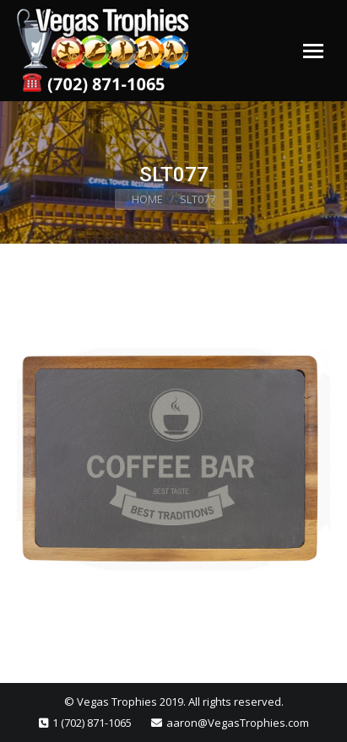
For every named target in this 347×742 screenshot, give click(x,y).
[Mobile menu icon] (313, 51)
